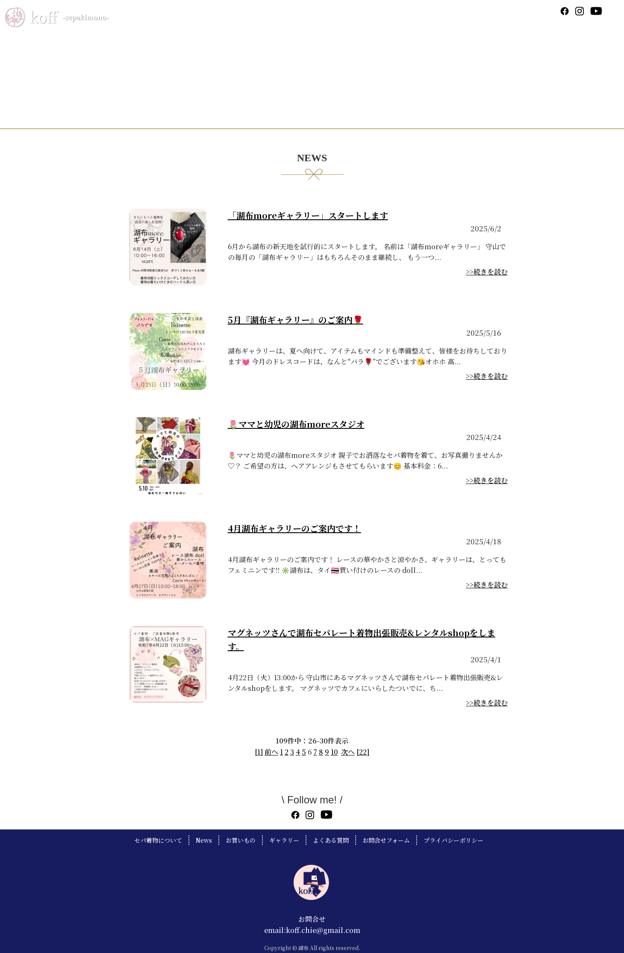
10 (334, 752)
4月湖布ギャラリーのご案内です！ (294, 528)
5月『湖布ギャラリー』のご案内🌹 (295, 319)
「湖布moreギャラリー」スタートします (308, 215)
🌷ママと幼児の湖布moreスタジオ (296, 424)
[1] (259, 752)
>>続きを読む (487, 272)
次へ (348, 752)
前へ (271, 752)
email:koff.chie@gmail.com (312, 930)
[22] (362, 752)
